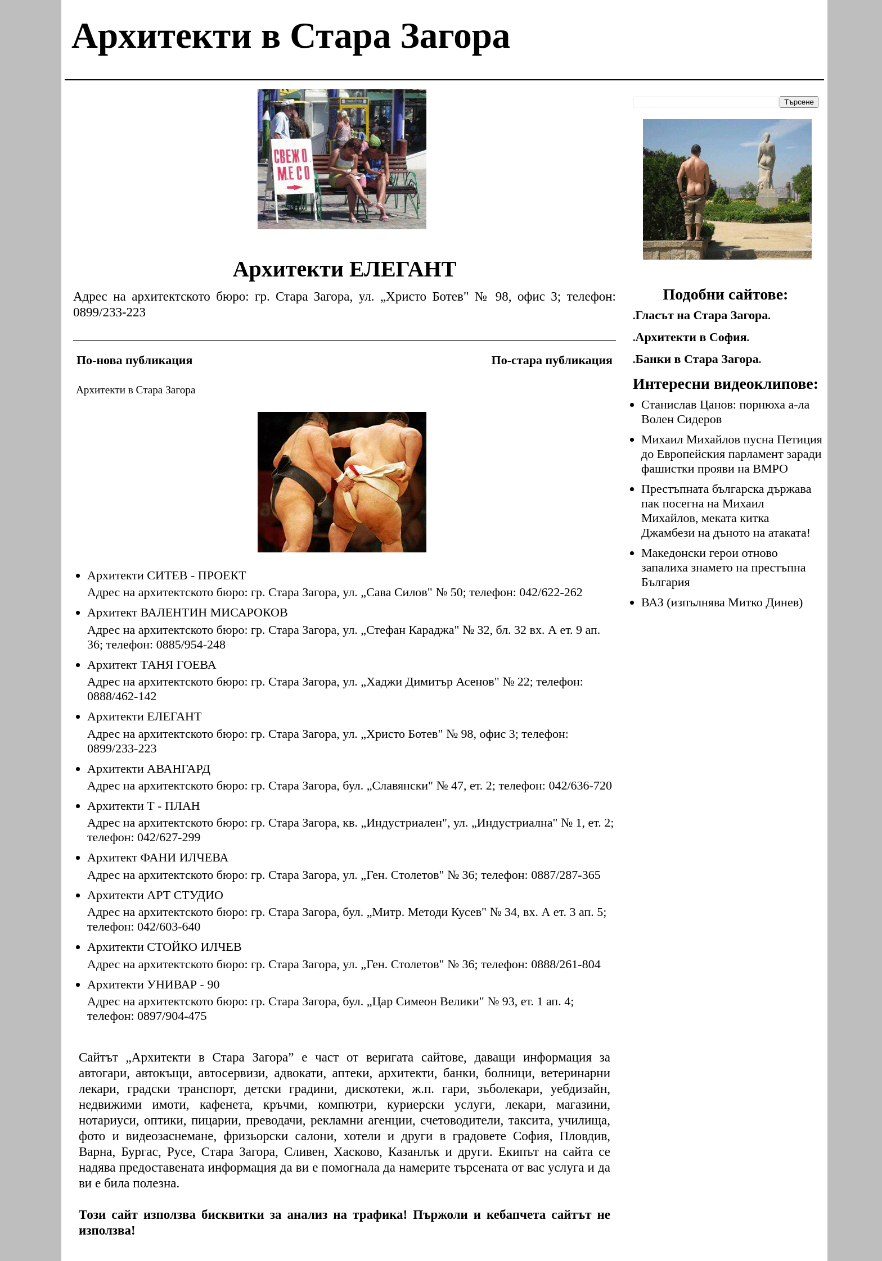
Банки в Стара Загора (697, 359)
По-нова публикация (134, 360)
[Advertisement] (342, 167)
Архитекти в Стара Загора (290, 35)
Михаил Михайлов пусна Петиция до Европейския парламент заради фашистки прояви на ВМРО (731, 453)
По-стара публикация (552, 360)
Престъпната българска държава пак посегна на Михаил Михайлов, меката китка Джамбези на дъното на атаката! (726, 510)
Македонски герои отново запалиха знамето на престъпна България (723, 567)
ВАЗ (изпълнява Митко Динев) (722, 602)
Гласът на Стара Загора (702, 315)
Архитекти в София (691, 337)
